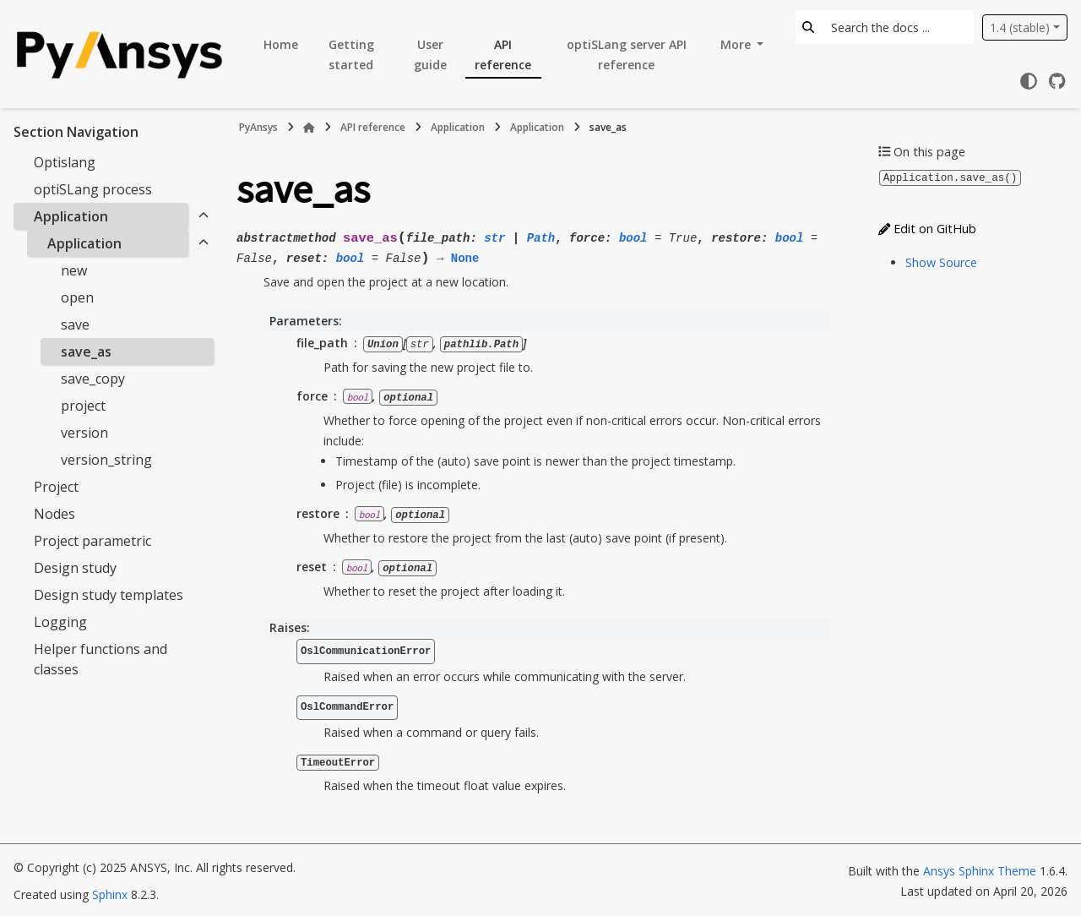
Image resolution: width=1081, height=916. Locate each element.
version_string (106, 459)
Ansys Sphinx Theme (979, 868)
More (737, 44)
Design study (75, 568)
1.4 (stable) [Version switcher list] (1020, 27)
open (77, 297)
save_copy (93, 378)
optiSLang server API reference (627, 54)
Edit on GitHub (927, 228)
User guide (430, 54)
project (83, 405)
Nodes (54, 513)
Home (280, 44)
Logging (60, 622)
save (75, 324)
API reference (503, 54)
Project (56, 486)
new (74, 270)
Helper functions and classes (100, 659)
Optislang (64, 162)
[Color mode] (1029, 81)
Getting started (351, 54)
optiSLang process (93, 189)
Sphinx (110, 892)
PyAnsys (258, 127)
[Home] (309, 127)
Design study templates (108, 595)
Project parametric (92, 541)
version (84, 432)
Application (71, 216)
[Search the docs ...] (897, 27)
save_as (86, 351)
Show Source (941, 262)
